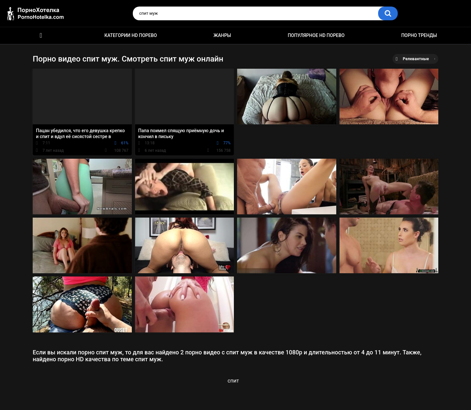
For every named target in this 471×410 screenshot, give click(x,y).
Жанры (222, 35)
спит (233, 381)
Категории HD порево (130, 35)
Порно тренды (419, 35)
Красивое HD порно (41, 35)
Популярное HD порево (316, 35)
